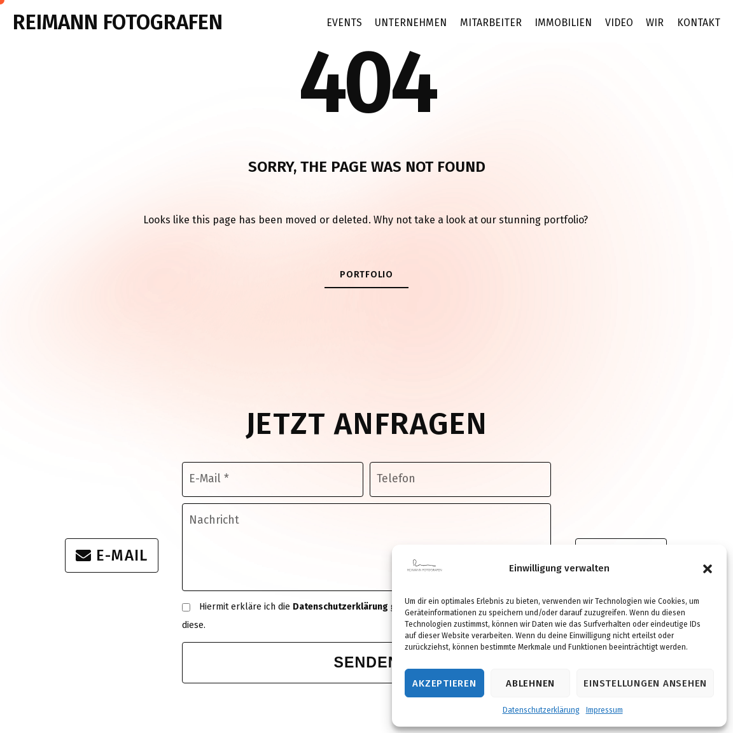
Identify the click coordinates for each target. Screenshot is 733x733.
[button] (707, 568)
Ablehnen (530, 683)
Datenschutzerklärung (541, 710)
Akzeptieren (444, 683)
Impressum (604, 710)
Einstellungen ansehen (645, 683)
